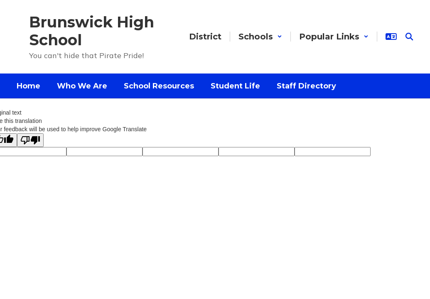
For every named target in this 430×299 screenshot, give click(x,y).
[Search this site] (409, 36)
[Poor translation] (30, 140)
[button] (260, 37)
